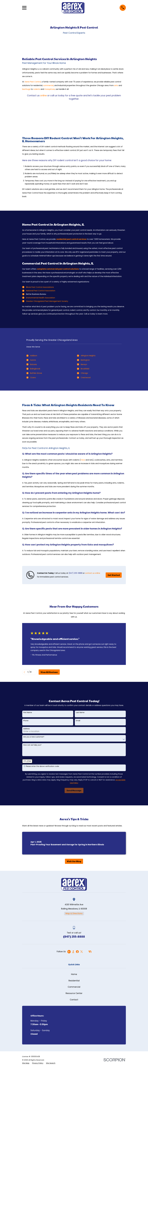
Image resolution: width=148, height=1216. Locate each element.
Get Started (114, 575)
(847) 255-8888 (75, 573)
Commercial (74, 987)
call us (53, 95)
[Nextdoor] (89, 951)
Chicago (84, 373)
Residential (74, 980)
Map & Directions (74, 913)
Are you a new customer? (33, 737)
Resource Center (74, 993)
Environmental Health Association (40, 297)
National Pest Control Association (40, 290)
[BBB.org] (73, 951)
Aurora (33, 360)
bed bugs (26, 89)
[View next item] (34, 672)
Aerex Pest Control (33, 82)
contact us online (92, 573)
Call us (86, 314)
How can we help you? (32, 745)
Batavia (33, 364)
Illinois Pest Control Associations (40, 287)
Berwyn (84, 364)
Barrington (85, 360)
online (43, 95)
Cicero (33, 377)
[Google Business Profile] (69, 951)
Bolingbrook (35, 368)
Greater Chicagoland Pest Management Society (47, 301)
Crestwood (85, 377)
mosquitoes (49, 89)
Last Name (80, 712)
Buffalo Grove (36, 373)
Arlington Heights (88, 355)
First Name (27, 712)
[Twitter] (81, 951)
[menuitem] (25, 1063)
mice (83, 460)
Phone (25, 721)
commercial (48, 85)
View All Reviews (49, 672)
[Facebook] (77, 951)
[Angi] (85, 951)
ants (116, 85)
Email (78, 721)
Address (26, 729)
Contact (74, 999)
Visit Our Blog (74, 861)
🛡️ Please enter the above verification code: (41, 766)
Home (74, 974)
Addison (33, 355)
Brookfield (85, 368)
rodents (36, 89)
